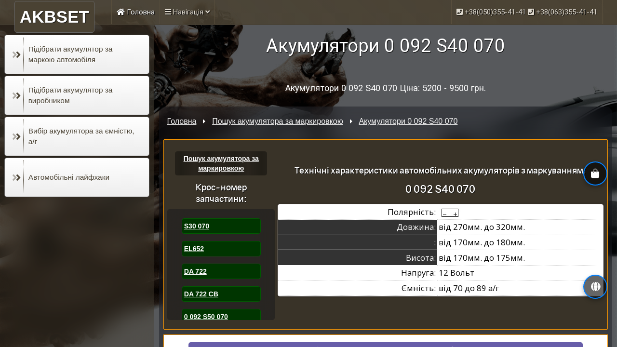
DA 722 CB (201, 294)
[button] (595, 287)
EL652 (194, 249)
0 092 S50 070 (206, 316)
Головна (136, 12)
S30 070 (196, 226)
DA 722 (195, 271)
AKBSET (54, 16)
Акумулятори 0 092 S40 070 (408, 121)
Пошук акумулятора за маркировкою (277, 121)
